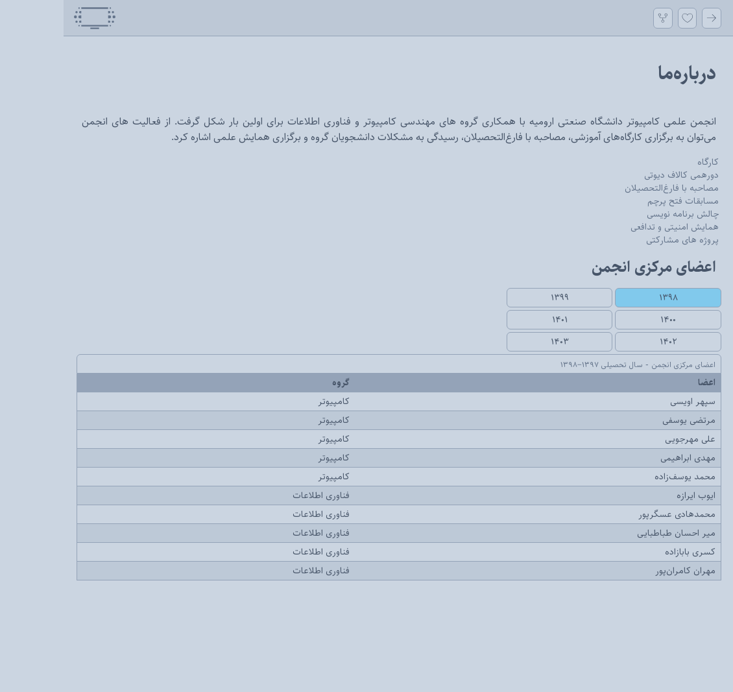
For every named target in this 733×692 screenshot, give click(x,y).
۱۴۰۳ (496, 342)
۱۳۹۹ (496, 298)
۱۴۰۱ (496, 320)
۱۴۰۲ (605, 342)
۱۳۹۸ (604, 298)
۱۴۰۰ (604, 320)
